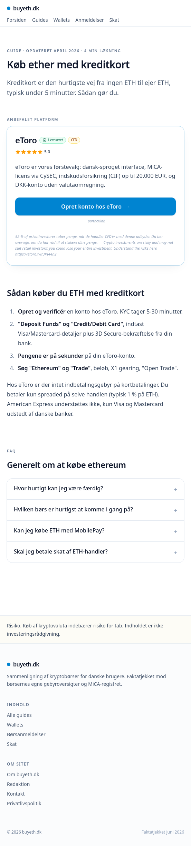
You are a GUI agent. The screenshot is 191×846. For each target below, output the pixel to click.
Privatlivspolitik (24, 803)
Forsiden (17, 20)
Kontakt (16, 793)
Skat (114, 20)
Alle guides (19, 715)
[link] (95, 243)
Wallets (62, 20)
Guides (40, 20)
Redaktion (18, 784)
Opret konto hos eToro (95, 206)
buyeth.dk (23, 8)
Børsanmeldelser (26, 734)
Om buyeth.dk (23, 774)
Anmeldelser (89, 20)
